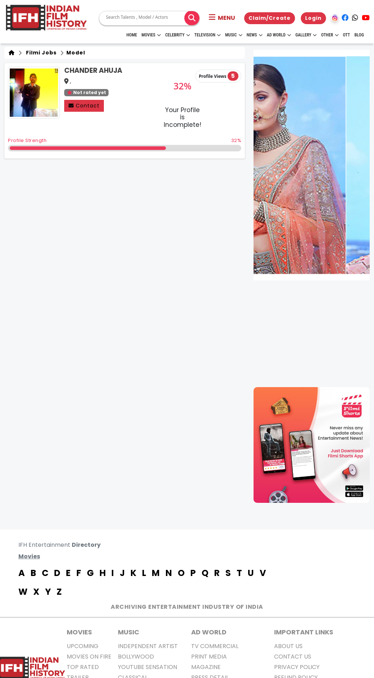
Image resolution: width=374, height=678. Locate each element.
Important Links (303, 632)
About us (288, 646)
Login (313, 18)
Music (233, 35)
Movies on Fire (89, 656)
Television (207, 35)
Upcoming (82, 646)
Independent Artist (148, 646)
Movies (151, 35)
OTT (346, 34)
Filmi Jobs (40, 52)
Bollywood (136, 656)
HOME (131, 34)
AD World (208, 632)
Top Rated (83, 667)
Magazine (206, 667)
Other (329, 35)
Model (75, 52)
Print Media (209, 656)
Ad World (279, 35)
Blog (359, 34)
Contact (84, 105)
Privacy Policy (297, 667)
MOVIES (79, 632)
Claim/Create (269, 18)
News (255, 35)
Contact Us (292, 656)
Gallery (306, 35)
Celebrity (177, 35)
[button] (222, 18)
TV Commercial (214, 646)
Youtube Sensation (147, 667)
